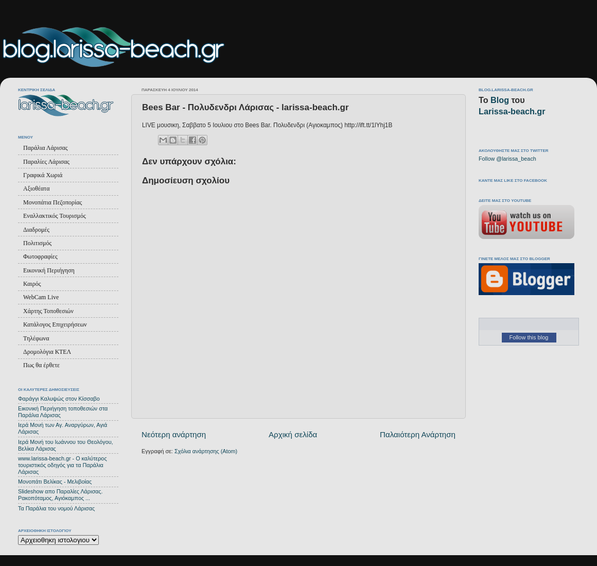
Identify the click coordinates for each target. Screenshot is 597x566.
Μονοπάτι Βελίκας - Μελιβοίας (55, 481)
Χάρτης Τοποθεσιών (48, 311)
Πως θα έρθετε (41, 365)
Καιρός (32, 283)
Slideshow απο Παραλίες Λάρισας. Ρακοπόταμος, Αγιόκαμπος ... (60, 494)
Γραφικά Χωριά (42, 175)
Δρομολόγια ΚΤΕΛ (47, 351)
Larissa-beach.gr (512, 111)
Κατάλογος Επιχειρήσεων (55, 324)
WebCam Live (41, 297)
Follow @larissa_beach (507, 159)
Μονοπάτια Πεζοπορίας (52, 202)
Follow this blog (529, 337)
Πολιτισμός (37, 243)
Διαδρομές (36, 229)
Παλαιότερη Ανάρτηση (417, 434)
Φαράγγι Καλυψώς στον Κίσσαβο (59, 399)
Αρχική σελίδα (293, 434)
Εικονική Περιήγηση (49, 270)
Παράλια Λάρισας (45, 147)
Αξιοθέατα (36, 188)
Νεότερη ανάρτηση (174, 434)
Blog (499, 100)
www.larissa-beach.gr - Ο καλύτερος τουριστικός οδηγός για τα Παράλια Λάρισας (62, 465)
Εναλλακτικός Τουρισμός (54, 215)
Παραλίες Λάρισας (46, 161)
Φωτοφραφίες (40, 256)
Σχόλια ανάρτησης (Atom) (205, 451)
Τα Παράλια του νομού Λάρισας (56, 508)
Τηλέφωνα (36, 338)
